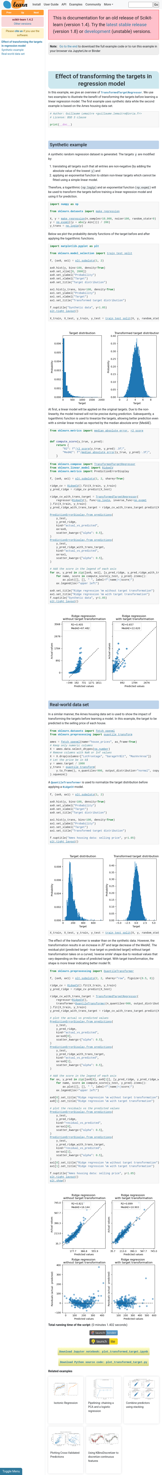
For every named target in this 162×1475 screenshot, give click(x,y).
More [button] (107, 4)
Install (36, 4)
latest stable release (126, 24)
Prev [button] (8, 12)
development (97, 31)
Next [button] (36, 12)
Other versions (22, 23)
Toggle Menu (11, 1471)
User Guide (51, 4)
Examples (76, 4)
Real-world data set (13, 54)
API (64, 4)
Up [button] (22, 12)
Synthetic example (13, 50)
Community (93, 4)
